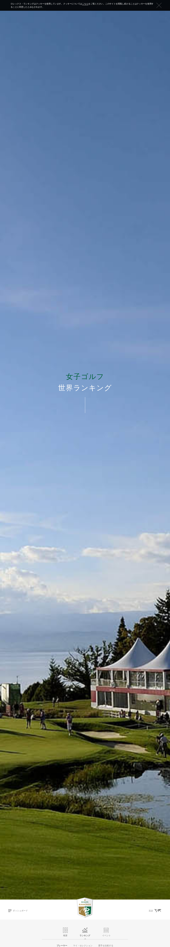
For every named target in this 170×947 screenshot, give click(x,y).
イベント (106, 932)
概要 (65, 932)
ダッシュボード (18, 910)
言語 (155, 911)
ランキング (85, 932)
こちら (85, 4)
